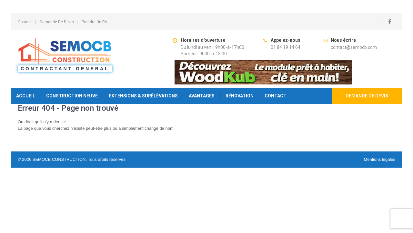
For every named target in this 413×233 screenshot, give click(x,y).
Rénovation (240, 95)
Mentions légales (379, 159)
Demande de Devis (57, 22)
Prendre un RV (94, 22)
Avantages (202, 95)
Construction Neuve (72, 95)
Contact (25, 22)
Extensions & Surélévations (143, 95)
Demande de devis (367, 95)
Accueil (25, 95)
